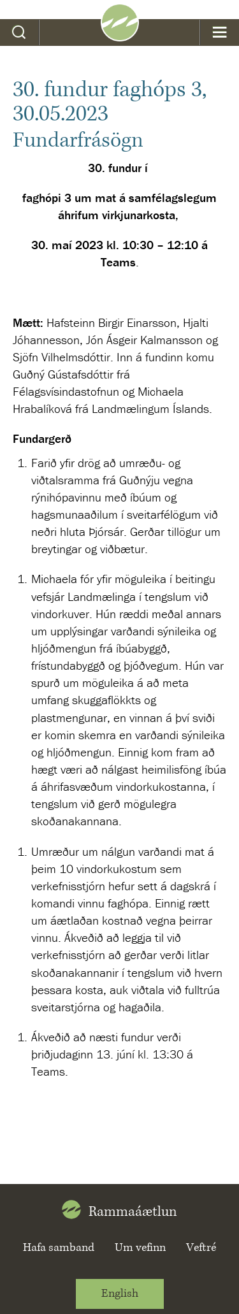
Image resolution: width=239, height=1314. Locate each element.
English (119, 1293)
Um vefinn (140, 1247)
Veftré (201, 1247)
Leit (19, 32)
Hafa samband (58, 1247)
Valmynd (219, 32)
